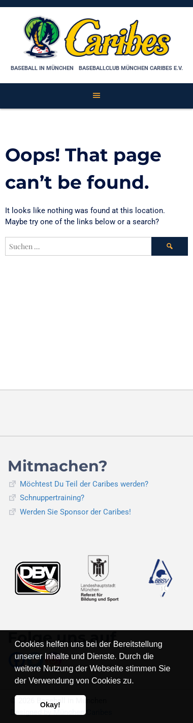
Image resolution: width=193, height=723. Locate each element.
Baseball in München (42, 68)
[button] (137, 681)
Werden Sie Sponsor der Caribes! (75, 512)
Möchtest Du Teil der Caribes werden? (84, 484)
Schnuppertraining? (52, 497)
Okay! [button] (50, 705)
